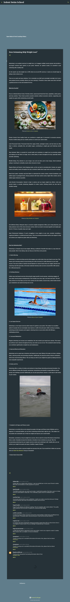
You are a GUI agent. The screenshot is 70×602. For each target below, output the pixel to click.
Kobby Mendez (29, 218)
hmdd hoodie (16, 489)
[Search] (26, 2)
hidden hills (16, 481)
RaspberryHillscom (17, 552)
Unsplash (36, 131)
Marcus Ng (34, 317)
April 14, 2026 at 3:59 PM (25, 505)
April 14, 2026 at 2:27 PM (23, 481)
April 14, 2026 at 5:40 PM (28, 528)
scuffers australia (17, 512)
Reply (14, 486)
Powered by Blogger (35, 597)
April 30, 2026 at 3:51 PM (27, 552)
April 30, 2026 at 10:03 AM (24, 544)
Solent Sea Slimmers (18, 450)
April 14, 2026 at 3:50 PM (24, 489)
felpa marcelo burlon (18, 528)
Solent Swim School (14, 2)
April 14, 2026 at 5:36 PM (24, 520)
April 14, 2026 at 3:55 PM (25, 497)
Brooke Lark (29, 131)
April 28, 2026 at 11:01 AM (24, 536)
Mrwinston (15, 539)
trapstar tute (16, 520)
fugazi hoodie (16, 505)
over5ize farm (16, 497)
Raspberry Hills (16, 555)
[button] (10, 55)
